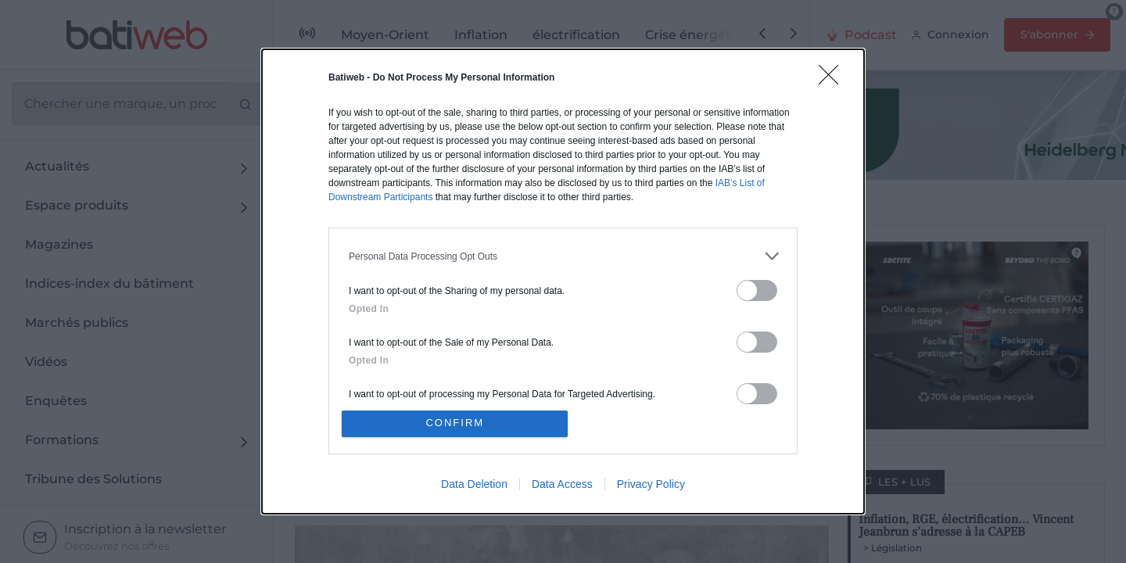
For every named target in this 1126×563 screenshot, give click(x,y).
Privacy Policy (651, 484)
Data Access (562, 484)
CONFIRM (455, 423)
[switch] (757, 290)
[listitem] (563, 256)
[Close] (833, 80)
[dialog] (563, 281)
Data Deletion (474, 484)
